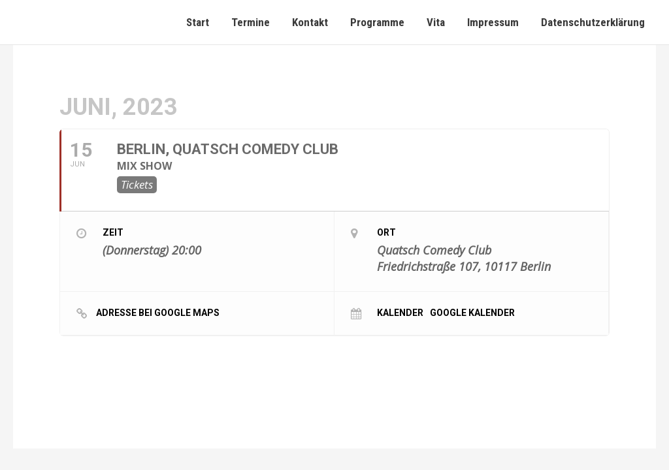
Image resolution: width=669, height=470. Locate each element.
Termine (250, 22)
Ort (386, 232)
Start (197, 22)
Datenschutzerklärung (593, 22)
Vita (436, 22)
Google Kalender (472, 312)
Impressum (493, 22)
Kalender (400, 312)
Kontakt (310, 22)
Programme (377, 22)
